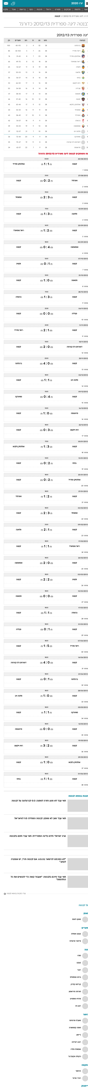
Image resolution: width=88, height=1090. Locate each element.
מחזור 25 (82, 569)
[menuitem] (75, 9)
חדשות (75, 10)
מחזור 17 (82, 436)
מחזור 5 (83, 237)
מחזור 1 (83, 170)
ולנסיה (16, 264)
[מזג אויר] (11, 3)
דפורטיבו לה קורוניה (72, 347)
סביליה (71, 314)
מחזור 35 (82, 735)
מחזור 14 (82, 386)
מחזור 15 (82, 403)
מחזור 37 (82, 768)
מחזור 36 (82, 752)
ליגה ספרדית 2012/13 (71, 16)
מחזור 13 (82, 369)
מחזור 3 (83, 203)
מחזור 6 (83, 253)
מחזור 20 (82, 486)
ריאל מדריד (16, 330)
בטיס (72, 463)
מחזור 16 (82, 419)
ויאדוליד (72, 181)
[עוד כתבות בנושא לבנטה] (44, 893)
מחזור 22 (82, 519)
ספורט (55, 10)
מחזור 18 (82, 452)
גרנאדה (16, 297)
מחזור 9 (83, 303)
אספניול (16, 197)
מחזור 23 (82, 536)
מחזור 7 (83, 270)
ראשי (84, 10)
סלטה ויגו (72, 380)
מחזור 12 (82, 353)
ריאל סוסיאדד (16, 231)
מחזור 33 (82, 702)
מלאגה (72, 214)
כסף (28, 10)
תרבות (37, 10)
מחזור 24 (82, 552)
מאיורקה (16, 397)
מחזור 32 (82, 685)
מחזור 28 (82, 619)
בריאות (20, 10)
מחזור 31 (82, 669)
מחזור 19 (82, 469)
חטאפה (72, 280)
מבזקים (65, 10)
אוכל (11, 10)
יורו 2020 (74, 3)
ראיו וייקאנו (72, 430)
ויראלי (46, 10)
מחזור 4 (83, 220)
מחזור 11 (82, 336)
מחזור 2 (83, 187)
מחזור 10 (82, 320)
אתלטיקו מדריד (16, 164)
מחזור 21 (82, 502)
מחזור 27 (82, 602)
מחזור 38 (82, 785)
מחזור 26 (82, 585)
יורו (85, 16)
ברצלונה (16, 363)
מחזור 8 (83, 286)
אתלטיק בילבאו (16, 447)
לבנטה (55, 16)
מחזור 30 (82, 652)
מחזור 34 (82, 718)
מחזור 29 (82, 635)
